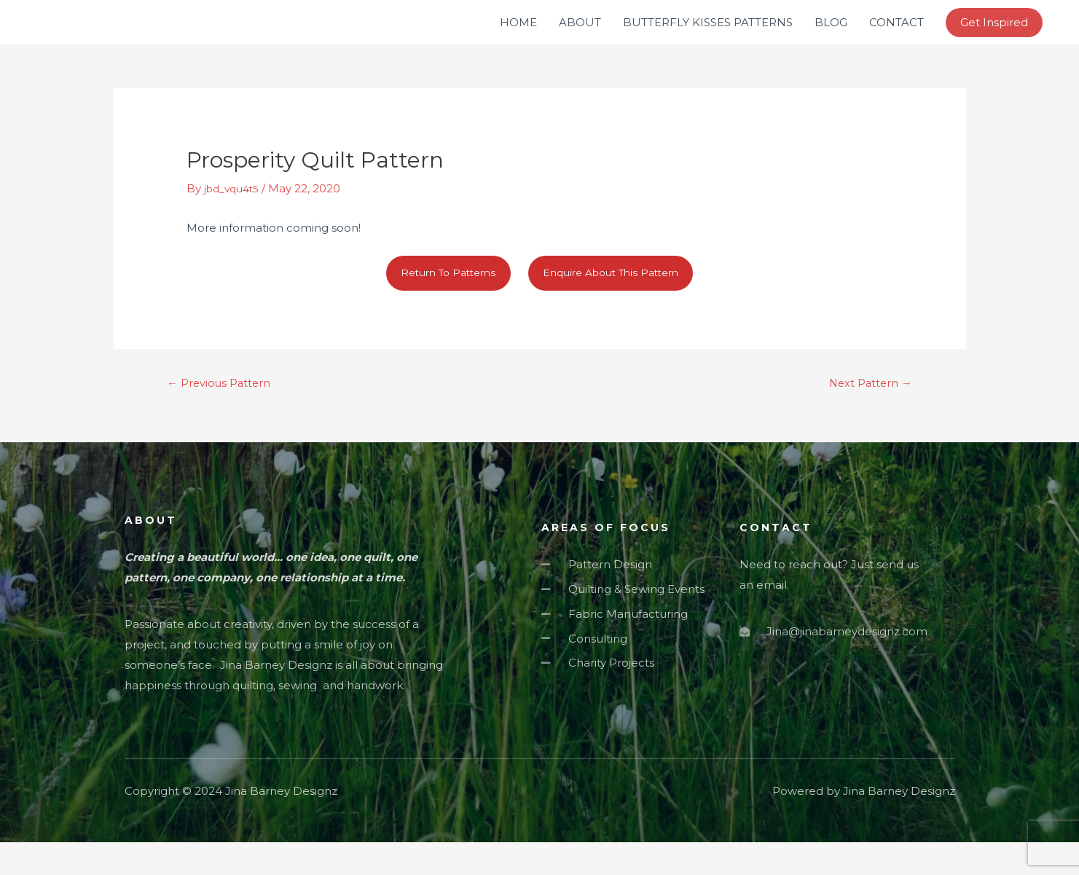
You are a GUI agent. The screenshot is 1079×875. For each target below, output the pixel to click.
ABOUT (580, 36)
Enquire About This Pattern (616, 302)
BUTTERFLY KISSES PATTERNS (708, 36)
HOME (518, 36)
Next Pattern (864, 415)
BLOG (831, 36)
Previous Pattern (225, 415)
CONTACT (896, 36)
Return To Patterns (440, 302)
